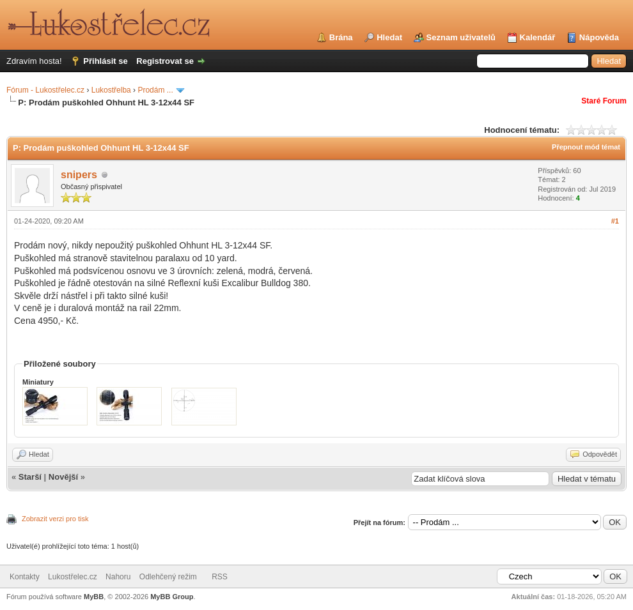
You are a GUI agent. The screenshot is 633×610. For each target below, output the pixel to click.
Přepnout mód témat (586, 147)
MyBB (94, 596)
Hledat (389, 37)
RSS (220, 576)
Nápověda (599, 37)
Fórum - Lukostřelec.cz (45, 90)
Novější (63, 477)
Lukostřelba (111, 90)
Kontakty (25, 576)
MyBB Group (171, 596)
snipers (79, 174)
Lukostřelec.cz (72, 576)
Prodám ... (155, 90)
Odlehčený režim (168, 576)
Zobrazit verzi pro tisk (55, 518)
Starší (30, 477)
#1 (615, 221)
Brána (341, 37)
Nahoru (118, 576)
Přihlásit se (105, 61)
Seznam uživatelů (461, 37)
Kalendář (538, 37)
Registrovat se (165, 61)
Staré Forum (604, 100)
